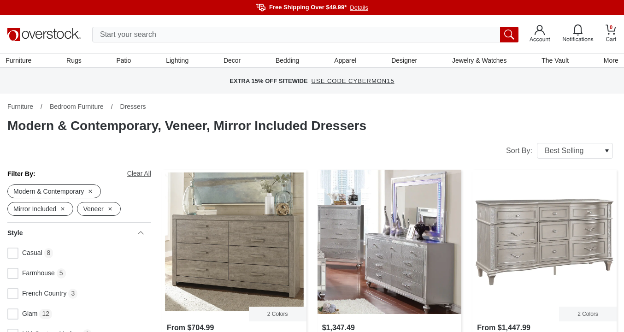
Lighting (178, 61)
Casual (24, 255)
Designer (404, 61)
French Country (36, 295)
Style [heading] (75, 234)
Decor (232, 61)
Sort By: (559, 152)
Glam (22, 315)
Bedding (287, 61)
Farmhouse (31, 275)
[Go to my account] (540, 34)
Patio (125, 61)
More (609, 61)
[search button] (509, 34)
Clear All (139, 175)
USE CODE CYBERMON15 (353, 82)
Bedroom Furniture (77, 108)
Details (359, 7)
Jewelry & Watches (478, 61)
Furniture (20, 61)
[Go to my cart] (611, 34)
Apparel (345, 61)
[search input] (305, 34)
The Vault (553, 61)
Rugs (75, 61)
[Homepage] (44, 34)
